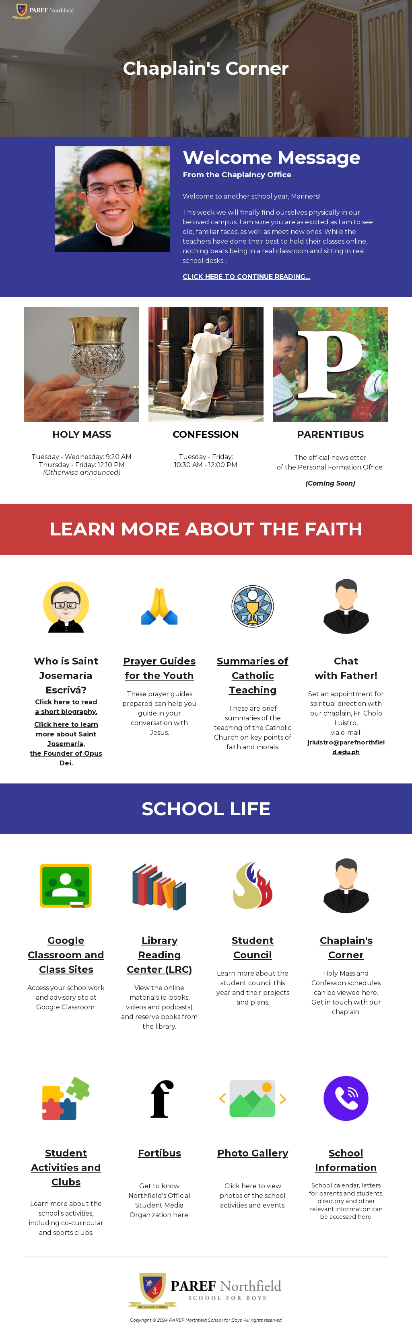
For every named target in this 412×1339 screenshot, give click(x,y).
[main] (205, 68)
